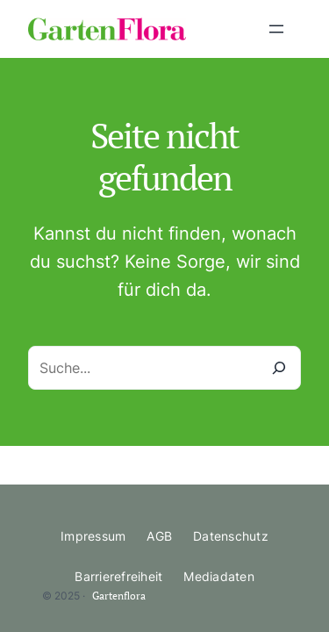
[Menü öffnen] (276, 29)
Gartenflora (119, 595)
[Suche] (279, 367)
